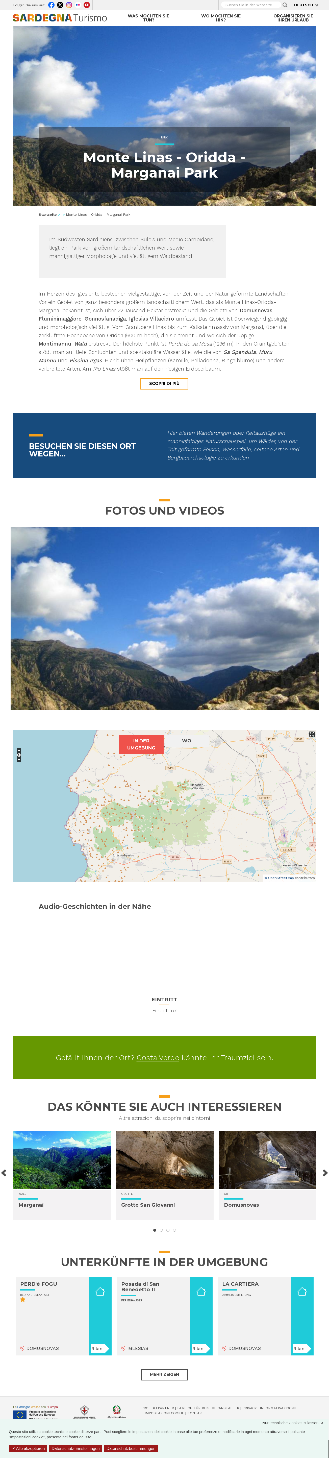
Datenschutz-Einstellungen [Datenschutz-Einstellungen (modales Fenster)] (75, 1448)
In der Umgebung (141, 744)
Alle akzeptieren (28, 1448)
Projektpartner (157, 1408)
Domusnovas (241, 1205)
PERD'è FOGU (38, 1284)
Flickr (78, 4)
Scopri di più (164, 383)
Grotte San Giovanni (148, 1205)
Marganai (31, 1205)
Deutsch (303, 5)
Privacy (249, 1408)
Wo (186, 741)
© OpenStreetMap (279, 878)
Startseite (48, 214)
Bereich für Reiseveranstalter (208, 1408)
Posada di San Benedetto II (140, 1287)
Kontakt (196, 1413)
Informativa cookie (278, 1408)
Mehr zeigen (164, 1374)
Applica (285, 5)
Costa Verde (158, 1057)
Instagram (69, 4)
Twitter (60, 4)
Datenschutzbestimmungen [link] (131, 1448)
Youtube (87, 4)
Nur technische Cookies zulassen (295, 1422)
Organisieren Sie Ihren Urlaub (293, 18)
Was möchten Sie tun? (148, 18)
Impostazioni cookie (164, 1413)
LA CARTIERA (240, 1284)
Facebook (51, 4)
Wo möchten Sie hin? (221, 18)
